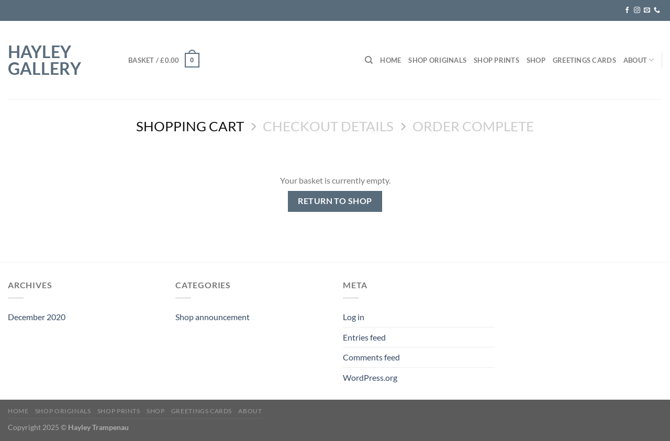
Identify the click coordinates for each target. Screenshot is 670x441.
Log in (353, 317)
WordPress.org (370, 377)
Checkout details (328, 126)
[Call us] (657, 10)
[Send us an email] (647, 10)
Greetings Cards (584, 60)
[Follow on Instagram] (637, 10)
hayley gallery (44, 60)
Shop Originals (437, 60)
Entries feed (364, 337)
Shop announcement (212, 317)
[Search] (369, 60)
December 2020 (36, 317)
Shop (536, 60)
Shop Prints (496, 60)
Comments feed (371, 357)
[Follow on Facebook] (627, 10)
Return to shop (335, 201)
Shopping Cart (190, 126)
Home (390, 60)
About (638, 60)
